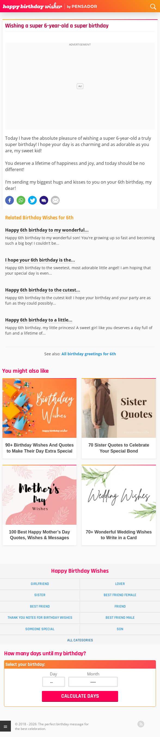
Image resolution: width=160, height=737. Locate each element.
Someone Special (39, 629)
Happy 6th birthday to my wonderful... (47, 230)
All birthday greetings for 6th (88, 353)
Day (53, 674)
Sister (39, 595)
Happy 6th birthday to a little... (38, 320)
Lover (120, 583)
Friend (120, 606)
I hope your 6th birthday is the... (40, 260)
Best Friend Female (120, 595)
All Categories (80, 640)
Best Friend (40, 606)
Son (120, 629)
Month (93, 674)
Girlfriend (40, 583)
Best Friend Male (120, 617)
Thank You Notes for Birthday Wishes (40, 617)
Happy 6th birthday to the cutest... (42, 290)
